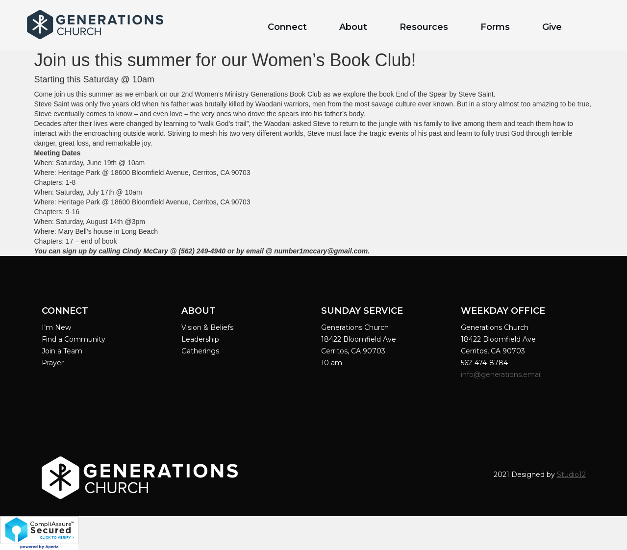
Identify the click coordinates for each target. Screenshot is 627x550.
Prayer (53, 362)
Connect (287, 27)
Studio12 (571, 474)
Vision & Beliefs (207, 327)
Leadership (200, 339)
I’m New (56, 327)
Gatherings (200, 351)
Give (552, 27)
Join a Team (62, 351)
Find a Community (73, 339)
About (353, 27)
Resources (424, 27)
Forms (495, 27)
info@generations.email (502, 374)
